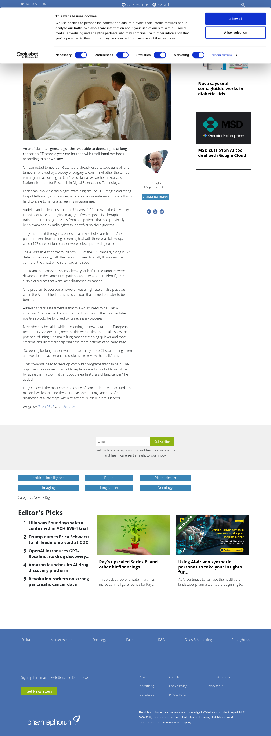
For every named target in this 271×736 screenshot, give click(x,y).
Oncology (99, 639)
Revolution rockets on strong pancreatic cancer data (59, 581)
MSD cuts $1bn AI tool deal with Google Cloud (222, 153)
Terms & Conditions (221, 677)
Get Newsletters (39, 691)
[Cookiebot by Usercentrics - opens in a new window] (27, 48)
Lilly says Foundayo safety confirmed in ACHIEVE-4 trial (58, 525)
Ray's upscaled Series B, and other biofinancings (128, 564)
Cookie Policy (178, 686)
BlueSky (37, 702)
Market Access (61, 639)
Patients (132, 639)
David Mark (45, 406)
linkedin (31, 702)
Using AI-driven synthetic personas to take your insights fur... (210, 567)
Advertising (147, 686)
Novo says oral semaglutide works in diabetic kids (220, 88)
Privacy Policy (177, 695)
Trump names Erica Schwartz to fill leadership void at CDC (59, 539)
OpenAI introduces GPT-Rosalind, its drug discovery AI (57, 556)
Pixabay (69, 406)
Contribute (176, 677)
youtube (24, 702)
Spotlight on (241, 639)
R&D (161, 639)
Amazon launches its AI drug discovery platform (58, 567)
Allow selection (235, 25)
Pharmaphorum (54, 720)
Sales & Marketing (198, 639)
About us (146, 677)
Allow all (235, 11)
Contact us (147, 695)
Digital (26, 639)
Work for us (216, 686)
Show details (222, 48)
